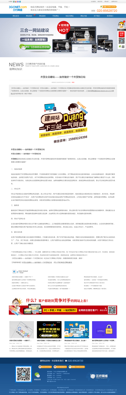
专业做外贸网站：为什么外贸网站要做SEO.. (59, 280)
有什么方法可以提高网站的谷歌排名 (57, 285)
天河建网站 (37, 390)
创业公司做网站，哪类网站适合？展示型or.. (95, 288)
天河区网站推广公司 (111, 390)
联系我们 (110, 16)
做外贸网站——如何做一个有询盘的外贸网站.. (96, 280)
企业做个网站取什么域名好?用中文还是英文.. (24, 285)
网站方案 (84, 16)
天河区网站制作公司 (80, 390)
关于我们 (97, 16)
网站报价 (29, 16)
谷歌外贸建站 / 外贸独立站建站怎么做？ (58, 277)
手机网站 (55, 16)
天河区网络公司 (62, 390)
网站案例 (42, 16)
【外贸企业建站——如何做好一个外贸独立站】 (25, 88)
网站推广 (107, 1)
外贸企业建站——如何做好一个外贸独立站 (28, 149)
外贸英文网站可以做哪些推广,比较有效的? (59, 282)
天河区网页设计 (90, 390)
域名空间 (100, 1)
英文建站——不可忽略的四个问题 (93, 285)
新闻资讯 (54, 82)
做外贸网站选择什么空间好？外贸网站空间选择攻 (103, 341)
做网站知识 (114, 1)
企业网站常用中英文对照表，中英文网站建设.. (24, 288)
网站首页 (16, 16)
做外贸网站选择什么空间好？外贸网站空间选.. (24, 280)
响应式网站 (70, 16)
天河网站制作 (70, 390)
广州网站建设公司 (21, 390)
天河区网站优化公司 (100, 390)
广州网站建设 (12, 390)
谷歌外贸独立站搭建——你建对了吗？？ (22, 277)
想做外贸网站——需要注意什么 (20, 282)
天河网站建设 (53, 390)
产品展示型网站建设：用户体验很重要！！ (59, 288)
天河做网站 (30, 390)
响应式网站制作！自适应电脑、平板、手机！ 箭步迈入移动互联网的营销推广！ (50, 8)
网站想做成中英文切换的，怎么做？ (93, 277)
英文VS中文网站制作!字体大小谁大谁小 (94, 282)
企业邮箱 (93, 1)
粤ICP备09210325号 (63, 387)
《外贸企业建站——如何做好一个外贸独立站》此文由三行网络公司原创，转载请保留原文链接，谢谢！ (47, 258)
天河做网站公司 (45, 390)
